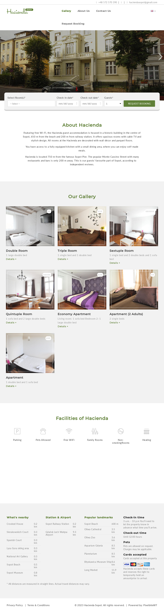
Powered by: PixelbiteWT (142, 605)
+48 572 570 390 (106, 2)
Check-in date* (65, 97)
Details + (11, 259)
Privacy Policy (15, 605)
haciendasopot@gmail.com (142, 2)
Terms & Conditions (38, 605)
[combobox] (31, 103)
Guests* (108, 97)
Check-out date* (90, 97)
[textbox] (32, 104)
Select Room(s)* (16, 97)
